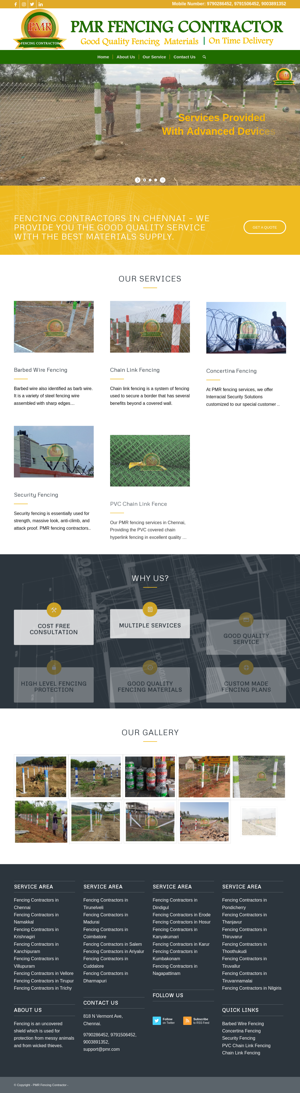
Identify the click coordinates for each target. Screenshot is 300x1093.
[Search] (202, 57)
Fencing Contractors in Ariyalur (113, 951)
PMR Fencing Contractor (49, 1085)
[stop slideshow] (161, 180)
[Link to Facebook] (15, 4)
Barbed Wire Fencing (243, 1023)
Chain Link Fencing (241, 1052)
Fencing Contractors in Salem (112, 944)
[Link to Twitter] (32, 4)
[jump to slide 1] (144, 180)
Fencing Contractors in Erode (181, 914)
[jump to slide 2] (150, 180)
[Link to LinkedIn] (40, 4)
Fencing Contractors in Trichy (43, 988)
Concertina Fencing (241, 1031)
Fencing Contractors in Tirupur (44, 981)
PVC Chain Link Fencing (246, 1045)
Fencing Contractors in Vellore (43, 973)
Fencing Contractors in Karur (181, 944)
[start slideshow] (138, 180)
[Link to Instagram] (24, 4)
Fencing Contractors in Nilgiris (251, 988)
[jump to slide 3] (155, 180)
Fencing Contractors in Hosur (181, 922)
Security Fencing (238, 1038)
